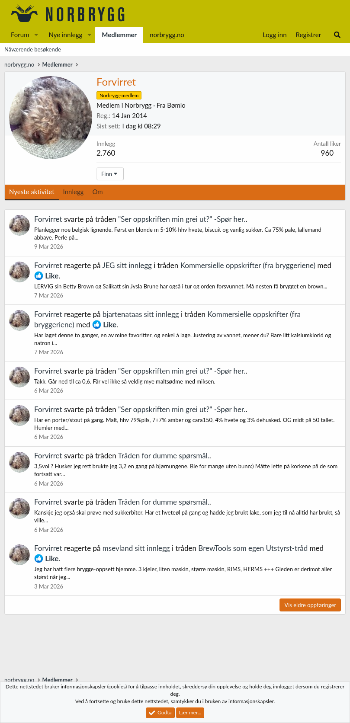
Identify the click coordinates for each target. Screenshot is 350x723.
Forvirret (48, 219)
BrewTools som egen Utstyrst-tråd (253, 548)
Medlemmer (119, 34)
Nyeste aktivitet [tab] (32, 191)
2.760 (105, 152)
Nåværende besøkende (32, 49)
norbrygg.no (167, 34)
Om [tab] (97, 191)
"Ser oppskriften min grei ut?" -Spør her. (182, 219)
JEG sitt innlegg (127, 265)
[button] (36, 35)
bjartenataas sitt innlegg (141, 314)
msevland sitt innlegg (136, 548)
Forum (20, 34)
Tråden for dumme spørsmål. (163, 455)
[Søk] (337, 35)
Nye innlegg (65, 34)
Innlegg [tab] (73, 191)
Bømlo (176, 105)
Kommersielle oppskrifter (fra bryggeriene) (248, 265)
